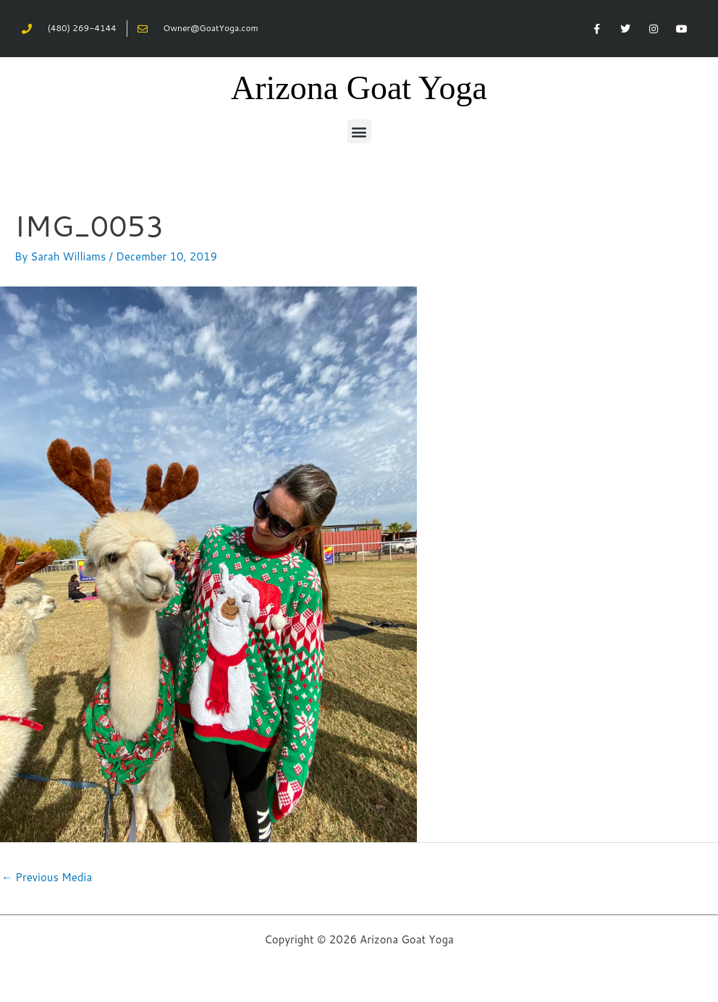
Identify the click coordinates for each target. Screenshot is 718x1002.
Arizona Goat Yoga (359, 87)
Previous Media (46, 877)
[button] (359, 131)
